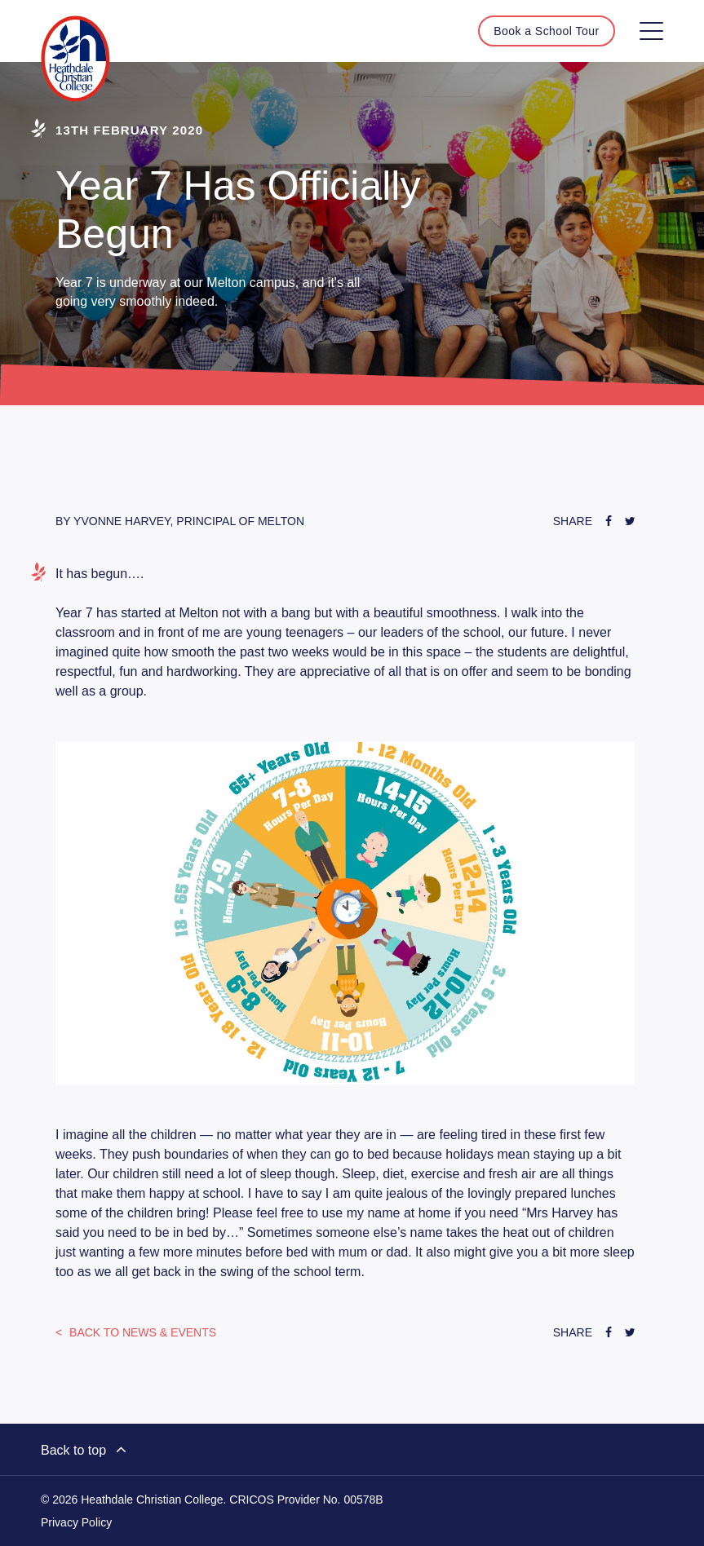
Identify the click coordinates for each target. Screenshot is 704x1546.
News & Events (141, 1332)
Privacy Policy (76, 1522)
